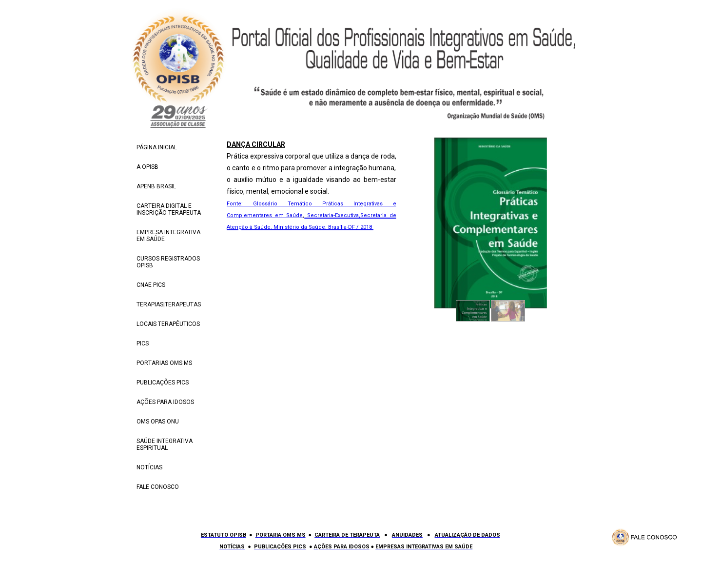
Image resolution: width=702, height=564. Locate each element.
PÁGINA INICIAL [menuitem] (156, 147)
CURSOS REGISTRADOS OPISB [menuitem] (168, 262)
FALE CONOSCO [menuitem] (157, 486)
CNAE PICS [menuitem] (150, 285)
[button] (473, 311)
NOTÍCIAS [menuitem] (149, 467)
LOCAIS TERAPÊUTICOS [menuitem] (168, 324)
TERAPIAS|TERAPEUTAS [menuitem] (168, 304)
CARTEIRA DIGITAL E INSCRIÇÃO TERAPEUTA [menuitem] (168, 209)
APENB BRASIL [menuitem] (156, 186)
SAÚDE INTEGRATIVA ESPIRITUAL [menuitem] (164, 444)
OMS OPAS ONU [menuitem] (157, 421)
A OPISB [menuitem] (147, 166)
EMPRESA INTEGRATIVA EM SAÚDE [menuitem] (168, 235)
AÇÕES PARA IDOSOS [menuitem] (165, 402)
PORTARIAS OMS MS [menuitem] (164, 363)
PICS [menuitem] (142, 343)
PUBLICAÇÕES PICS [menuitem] (162, 382)
